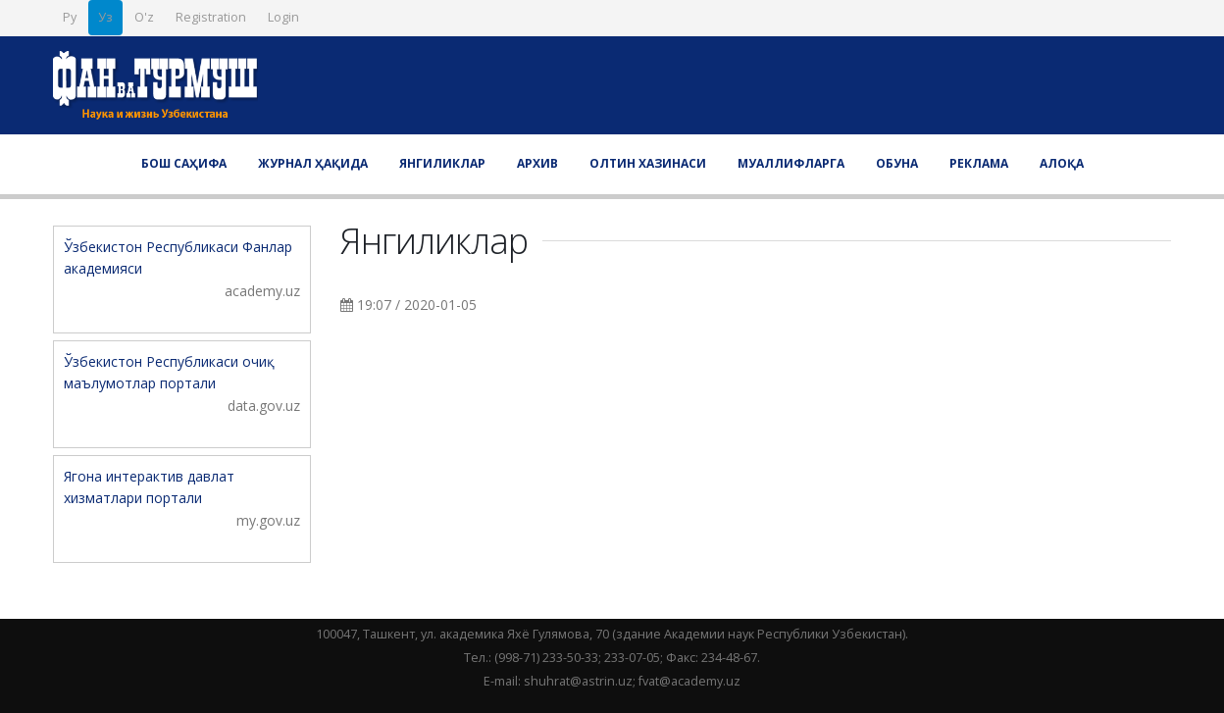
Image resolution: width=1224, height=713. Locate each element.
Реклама (978, 163)
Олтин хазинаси (647, 163)
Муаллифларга (791, 163)
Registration (211, 17)
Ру (69, 17)
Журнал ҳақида (313, 163)
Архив (537, 163)
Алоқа (1062, 163)
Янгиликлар (442, 163)
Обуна (897, 163)
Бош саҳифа (184, 163)
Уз (105, 17)
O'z (144, 17)
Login (283, 17)
